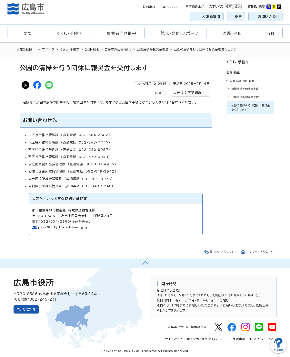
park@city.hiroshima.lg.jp (63, 227)
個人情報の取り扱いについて (207, 339)
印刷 (158, 92)
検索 (238, 16)
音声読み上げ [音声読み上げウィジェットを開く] (195, 6)
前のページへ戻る (222, 251)
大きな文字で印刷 (187, 92)
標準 (228, 6)
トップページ (45, 49)
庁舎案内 (29, 309)
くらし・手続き (69, 49)
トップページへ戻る (260, 251)
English (149, 6)
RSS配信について (263, 339)
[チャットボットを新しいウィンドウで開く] (278, 352)
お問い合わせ (268, 16)
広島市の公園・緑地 (118, 49)
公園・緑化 (92, 49)
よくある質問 (210, 16)
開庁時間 (168, 284)
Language (169, 6)
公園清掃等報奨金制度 (153, 49)
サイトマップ (173, 339)
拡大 (237, 6)
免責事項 (239, 339)
